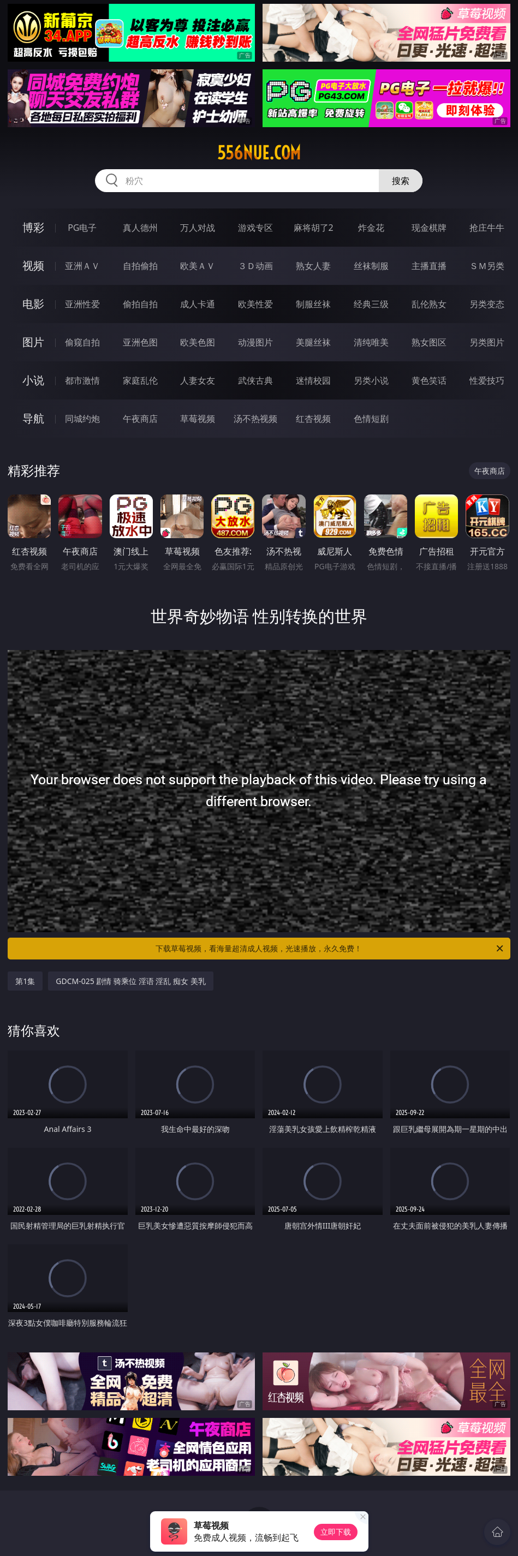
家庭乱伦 (140, 380)
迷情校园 (313, 380)
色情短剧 (371, 419)
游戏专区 (255, 228)
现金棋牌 (429, 228)
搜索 (400, 181)
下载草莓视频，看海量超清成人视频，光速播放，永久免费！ (330, 948)
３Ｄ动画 (255, 266)
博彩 (33, 227)
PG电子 (82, 228)
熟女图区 (429, 342)
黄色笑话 (429, 380)
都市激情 (82, 380)
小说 (33, 380)
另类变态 (486, 304)
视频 (33, 265)
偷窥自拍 (82, 342)
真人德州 (140, 228)
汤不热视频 (255, 419)
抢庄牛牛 (486, 228)
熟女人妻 (313, 266)
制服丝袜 (313, 304)
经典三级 (371, 304)
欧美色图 (197, 342)
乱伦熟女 (429, 304)
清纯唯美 (371, 342)
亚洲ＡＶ (82, 266)
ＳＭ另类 (486, 266)
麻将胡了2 (314, 228)
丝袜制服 (371, 266)
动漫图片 (255, 342)
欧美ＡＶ (197, 266)
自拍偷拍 (140, 266)
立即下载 (335, 1532)
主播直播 (429, 266)
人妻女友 (197, 380)
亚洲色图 (140, 342)
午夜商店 (140, 419)
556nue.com (259, 153)
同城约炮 (82, 419)
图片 (33, 342)
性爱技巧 (486, 380)
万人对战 (197, 228)
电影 (33, 303)
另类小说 (371, 380)
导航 (33, 418)
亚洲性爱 (82, 304)
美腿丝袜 (313, 342)
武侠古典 (255, 380)
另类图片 (486, 342)
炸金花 (371, 228)
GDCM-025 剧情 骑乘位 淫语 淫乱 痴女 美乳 (130, 981)
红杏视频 (313, 419)
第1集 (25, 981)
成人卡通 (197, 304)
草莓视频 (197, 419)
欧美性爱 (255, 304)
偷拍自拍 (140, 304)
